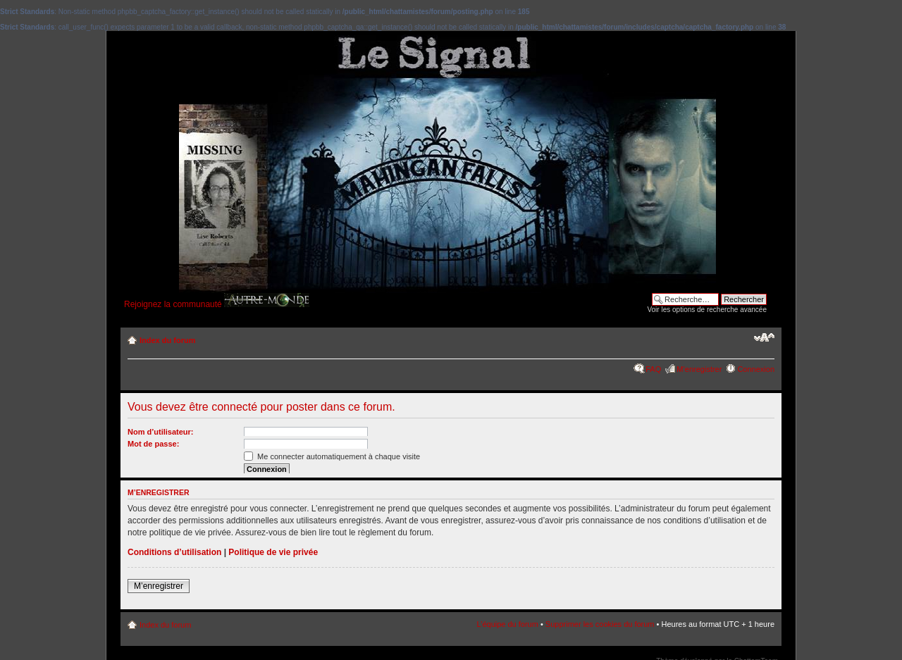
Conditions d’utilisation (174, 552)
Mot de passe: (153, 444)
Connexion (755, 369)
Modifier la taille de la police (764, 337)
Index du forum (167, 340)
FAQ (653, 369)
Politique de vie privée (273, 552)
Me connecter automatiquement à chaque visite (332, 456)
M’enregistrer (699, 369)
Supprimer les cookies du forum (600, 624)
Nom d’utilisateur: (161, 432)
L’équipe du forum (507, 624)
